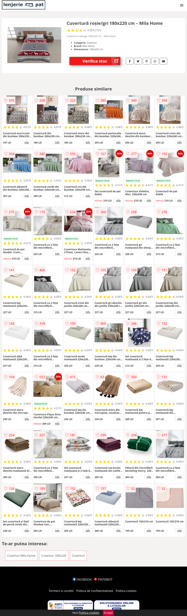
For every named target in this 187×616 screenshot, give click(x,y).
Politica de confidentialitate (94, 591)
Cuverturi (78, 556)
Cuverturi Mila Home (21, 556)
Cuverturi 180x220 (53, 556)
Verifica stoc (101, 61)
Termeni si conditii (61, 591)
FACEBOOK (82, 580)
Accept (108, 613)
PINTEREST (103, 580)
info (26, 142)
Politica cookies (126, 591)
